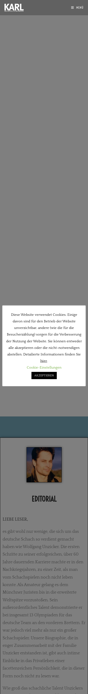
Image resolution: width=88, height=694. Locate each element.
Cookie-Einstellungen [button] (44, 368)
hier (43, 361)
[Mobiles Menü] (77, 7)
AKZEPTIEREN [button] (44, 375)
